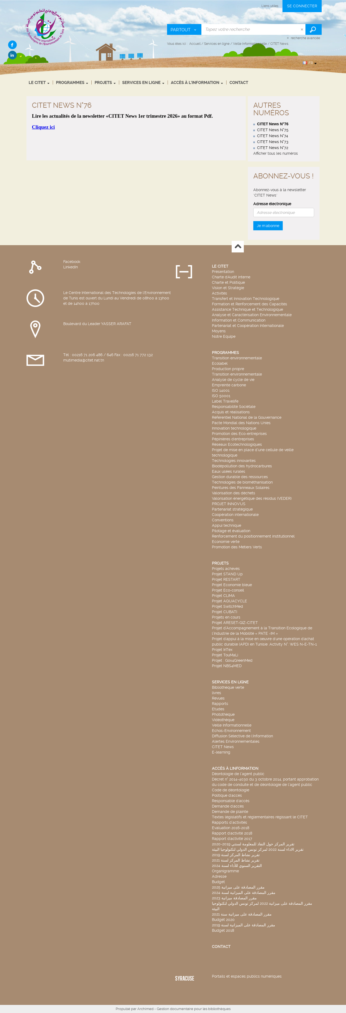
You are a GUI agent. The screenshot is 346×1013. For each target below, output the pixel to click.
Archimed (145, 1009)
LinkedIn (70, 267)
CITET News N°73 (272, 142)
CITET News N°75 (272, 130)
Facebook (71, 261)
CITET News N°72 (272, 148)
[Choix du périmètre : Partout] (184, 29)
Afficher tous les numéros (275, 153)
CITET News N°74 (272, 136)
